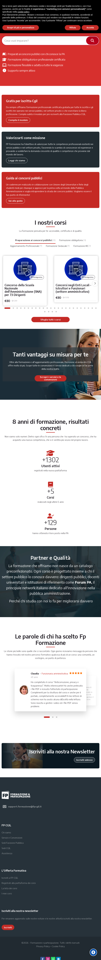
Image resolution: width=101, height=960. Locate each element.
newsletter (86, 918)
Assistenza (7, 853)
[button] (7, 308)
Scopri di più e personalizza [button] (20, 27)
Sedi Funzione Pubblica (13, 842)
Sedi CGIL (6, 848)
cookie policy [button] (23, 12)
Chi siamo (6, 832)
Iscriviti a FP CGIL (10, 877)
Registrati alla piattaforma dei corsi (19, 883)
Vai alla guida (15, 200)
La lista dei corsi (9, 888)
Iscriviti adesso (84, 760)
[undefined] (95, 283)
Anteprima (36, 277)
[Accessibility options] (93, 952)
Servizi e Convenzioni (12, 837)
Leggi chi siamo (16, 160)
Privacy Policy (43, 946)
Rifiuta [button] (72, 27)
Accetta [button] (90, 27)
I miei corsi (7, 893)
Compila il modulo (18, 120)
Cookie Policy (58, 946)
